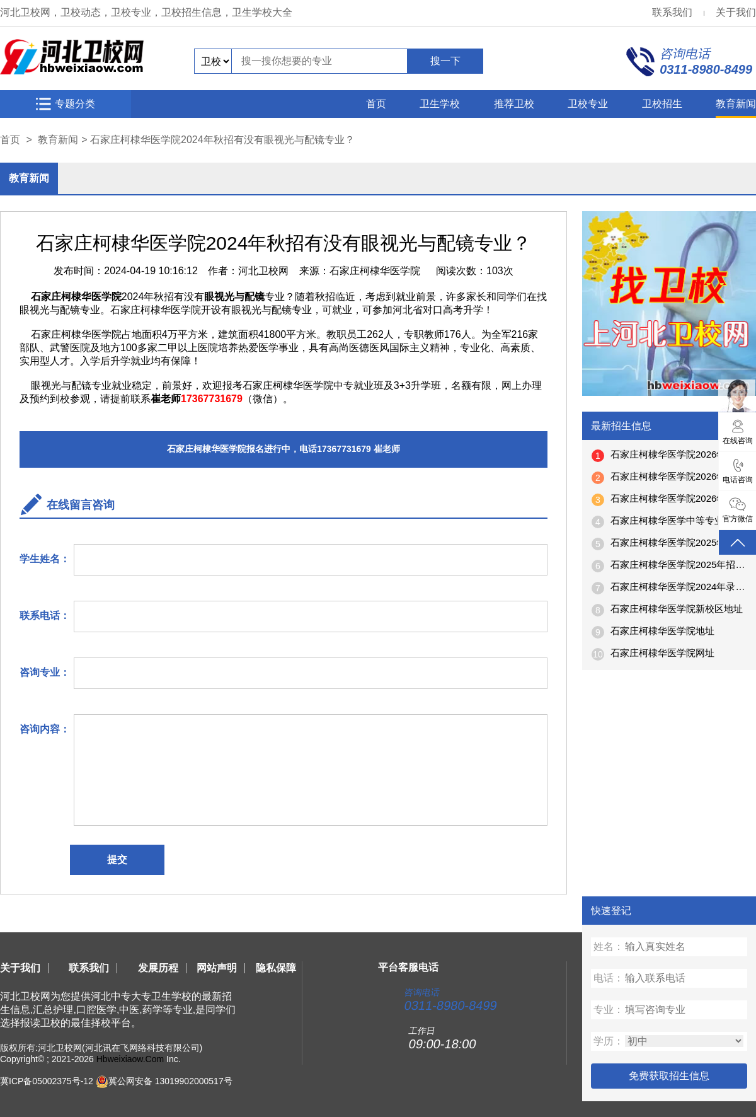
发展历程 (158, 968)
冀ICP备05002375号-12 (46, 1081)
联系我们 (672, 12)
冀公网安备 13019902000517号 (170, 1081)
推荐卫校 (514, 103)
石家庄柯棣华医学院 (374, 270)
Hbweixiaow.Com (130, 1059)
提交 (117, 859)
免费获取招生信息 (669, 1075)
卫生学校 (440, 103)
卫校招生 (662, 103)
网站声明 (217, 968)
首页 (376, 103)
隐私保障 (276, 968)
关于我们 (736, 12)
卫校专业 (588, 103)
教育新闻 (736, 103)
